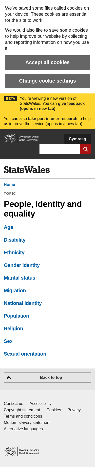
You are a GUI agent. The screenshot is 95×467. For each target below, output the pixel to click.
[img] (27, 169)
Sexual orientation (25, 354)
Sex (8, 341)
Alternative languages (23, 429)
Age (8, 227)
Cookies (53, 410)
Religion (13, 328)
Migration (15, 290)
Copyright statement (22, 410)
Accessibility (40, 403)
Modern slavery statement (27, 422)
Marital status (19, 278)
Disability (15, 240)
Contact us (13, 403)
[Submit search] (85, 149)
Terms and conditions (23, 416)
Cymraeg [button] (77, 139)
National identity (23, 303)
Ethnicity (14, 252)
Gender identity (22, 265)
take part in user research (52, 118)
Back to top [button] (51, 377)
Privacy (74, 410)
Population (16, 316)
